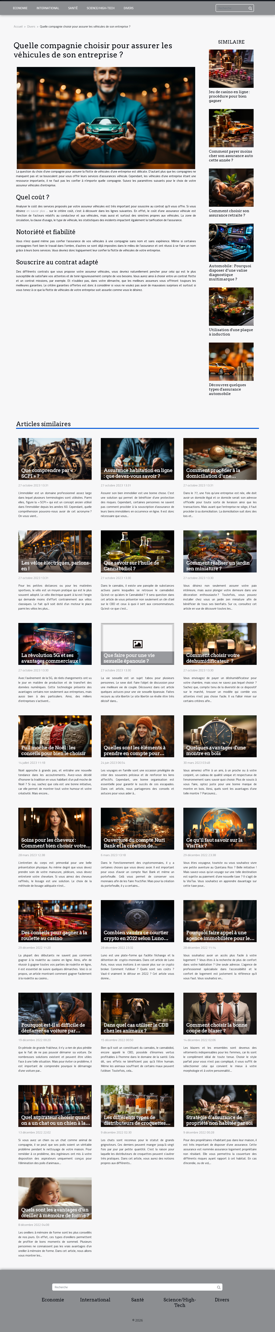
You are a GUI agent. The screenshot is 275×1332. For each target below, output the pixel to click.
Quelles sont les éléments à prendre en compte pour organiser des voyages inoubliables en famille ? (135, 756)
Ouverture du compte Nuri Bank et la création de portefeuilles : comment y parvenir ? (134, 848)
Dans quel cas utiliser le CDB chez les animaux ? (136, 1028)
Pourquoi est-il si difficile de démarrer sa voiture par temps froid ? (53, 1030)
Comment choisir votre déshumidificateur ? (213, 658)
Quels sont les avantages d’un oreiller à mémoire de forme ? (55, 1212)
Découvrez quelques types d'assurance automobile (227, 389)
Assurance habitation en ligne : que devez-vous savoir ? (138, 473)
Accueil (18, 26)
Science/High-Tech (100, 8)
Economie (20, 8)
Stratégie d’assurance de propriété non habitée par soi (219, 1120)
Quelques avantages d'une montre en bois (216, 750)
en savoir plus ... (37, 210)
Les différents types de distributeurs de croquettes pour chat (135, 1123)
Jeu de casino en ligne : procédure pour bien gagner (229, 96)
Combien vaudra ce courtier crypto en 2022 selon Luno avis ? (136, 938)
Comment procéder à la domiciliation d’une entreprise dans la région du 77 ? (218, 478)
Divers (128, 8)
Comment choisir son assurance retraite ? (229, 213)
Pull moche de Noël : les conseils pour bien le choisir (53, 750)
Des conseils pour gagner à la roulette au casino (54, 935)
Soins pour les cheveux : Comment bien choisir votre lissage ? (53, 845)
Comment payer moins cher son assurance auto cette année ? (231, 155)
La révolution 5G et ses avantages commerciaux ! (51, 658)
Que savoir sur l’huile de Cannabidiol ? (131, 566)
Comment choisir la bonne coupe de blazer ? (216, 1028)
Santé (73, 8)
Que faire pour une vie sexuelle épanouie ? (129, 658)
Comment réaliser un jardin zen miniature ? (218, 566)
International (47, 8)
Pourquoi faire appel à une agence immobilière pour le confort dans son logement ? (218, 938)
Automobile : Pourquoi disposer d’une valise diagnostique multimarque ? (230, 272)
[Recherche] (235, 8)
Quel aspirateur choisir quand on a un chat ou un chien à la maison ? (55, 1123)
